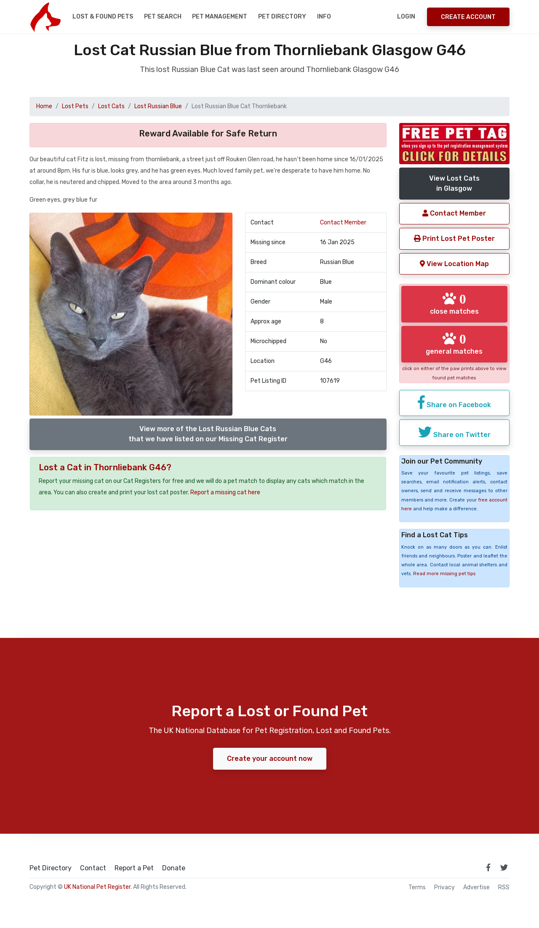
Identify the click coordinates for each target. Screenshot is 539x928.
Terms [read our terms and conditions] (417, 887)
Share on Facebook (454, 402)
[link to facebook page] (488, 867)
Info (324, 16)
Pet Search (162, 16)
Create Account (468, 17)
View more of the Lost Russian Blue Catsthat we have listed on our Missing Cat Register (208, 434)
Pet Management (219, 16)
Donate (173, 868)
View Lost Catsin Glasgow (454, 183)
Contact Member (343, 222)
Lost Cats (111, 106)
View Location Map (454, 264)
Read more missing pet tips (444, 573)
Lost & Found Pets (102, 16)
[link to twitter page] (504, 867)
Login (406, 16)
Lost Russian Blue (158, 106)
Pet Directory (282, 16)
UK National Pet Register (97, 887)
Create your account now (269, 759)
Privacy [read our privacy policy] (444, 887)
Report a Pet (134, 868)
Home (44, 106)
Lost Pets (75, 106)
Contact (93, 868)
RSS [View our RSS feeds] (504, 887)
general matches (454, 343)
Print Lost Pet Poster (454, 239)
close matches (454, 303)
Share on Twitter (454, 432)
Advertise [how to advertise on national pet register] (476, 887)
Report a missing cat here (225, 492)
